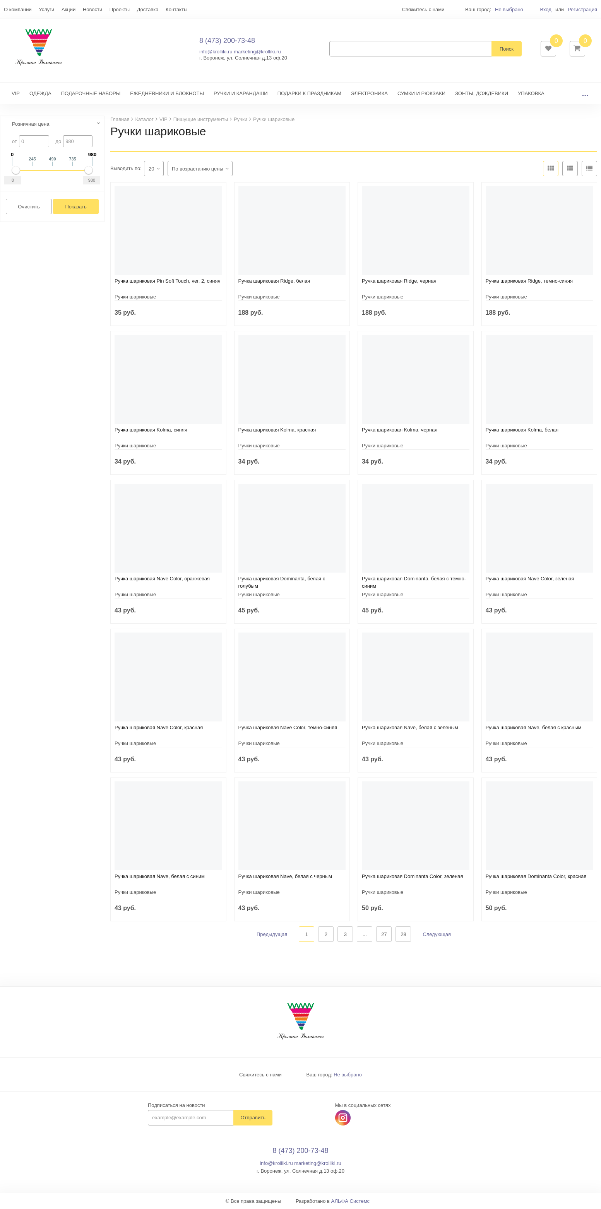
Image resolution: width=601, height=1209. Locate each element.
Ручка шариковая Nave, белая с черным (285, 877)
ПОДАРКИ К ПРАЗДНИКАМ (309, 94)
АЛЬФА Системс (350, 1201)
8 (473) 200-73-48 (227, 40)
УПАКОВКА (531, 94)
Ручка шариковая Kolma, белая (522, 430)
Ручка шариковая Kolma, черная (399, 430)
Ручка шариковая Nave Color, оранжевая (162, 579)
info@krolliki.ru (215, 52)
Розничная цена (30, 124)
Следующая (437, 935)
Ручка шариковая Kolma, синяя (151, 430)
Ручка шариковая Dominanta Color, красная (536, 877)
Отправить (252, 1118)
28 (403, 935)
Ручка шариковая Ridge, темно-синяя (529, 281)
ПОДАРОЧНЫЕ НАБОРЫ (90, 94)
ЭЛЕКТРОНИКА (369, 94)
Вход (545, 9)
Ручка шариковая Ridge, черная (399, 281)
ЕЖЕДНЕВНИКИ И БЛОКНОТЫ (167, 94)
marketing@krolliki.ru (257, 52)
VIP (16, 94)
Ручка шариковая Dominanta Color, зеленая (412, 877)
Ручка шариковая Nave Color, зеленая (530, 579)
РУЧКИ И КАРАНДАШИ (241, 94)
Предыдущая (272, 935)
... (585, 93)
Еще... (11, 9)
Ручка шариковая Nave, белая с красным (534, 728)
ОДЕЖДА (40, 94)
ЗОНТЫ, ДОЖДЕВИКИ (481, 94)
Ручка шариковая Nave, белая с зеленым (410, 728)
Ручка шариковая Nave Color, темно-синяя (287, 728)
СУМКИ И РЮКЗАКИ (421, 94)
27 (384, 935)
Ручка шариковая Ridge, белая (274, 281)
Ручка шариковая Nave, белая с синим (160, 877)
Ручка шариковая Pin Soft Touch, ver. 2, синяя (167, 281)
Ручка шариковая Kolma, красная (277, 430)
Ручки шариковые (135, 297)
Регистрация (582, 9)
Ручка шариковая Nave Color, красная (159, 728)
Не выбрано (509, 9)
